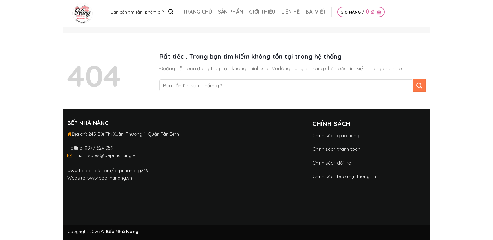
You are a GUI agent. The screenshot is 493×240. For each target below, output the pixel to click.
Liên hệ (290, 11)
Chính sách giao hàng (336, 136)
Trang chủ (197, 11)
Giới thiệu (262, 11)
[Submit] (170, 12)
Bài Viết (316, 11)
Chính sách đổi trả (332, 163)
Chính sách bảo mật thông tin (344, 176)
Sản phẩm (231, 11)
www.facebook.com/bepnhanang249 (108, 170)
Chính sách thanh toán (336, 149)
